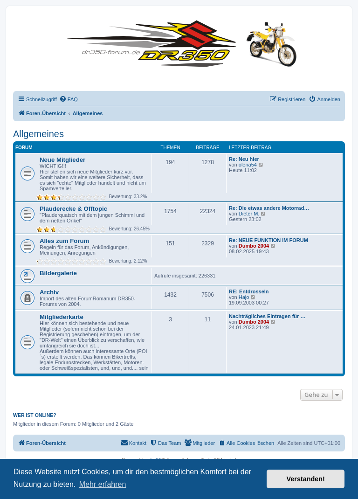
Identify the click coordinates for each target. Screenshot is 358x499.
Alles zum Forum (64, 240)
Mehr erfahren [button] (102, 484)
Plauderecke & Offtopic (73, 208)
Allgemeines (38, 134)
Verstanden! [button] (306, 479)
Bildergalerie (58, 273)
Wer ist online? (34, 415)
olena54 (248, 164)
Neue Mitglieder (62, 159)
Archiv (49, 292)
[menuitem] (68, 99)
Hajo (244, 297)
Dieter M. (249, 213)
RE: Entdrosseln (249, 291)
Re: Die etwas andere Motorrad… (269, 208)
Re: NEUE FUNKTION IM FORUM (268, 240)
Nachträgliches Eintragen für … (267, 316)
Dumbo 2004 (254, 246)
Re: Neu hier (244, 159)
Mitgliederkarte (61, 316)
